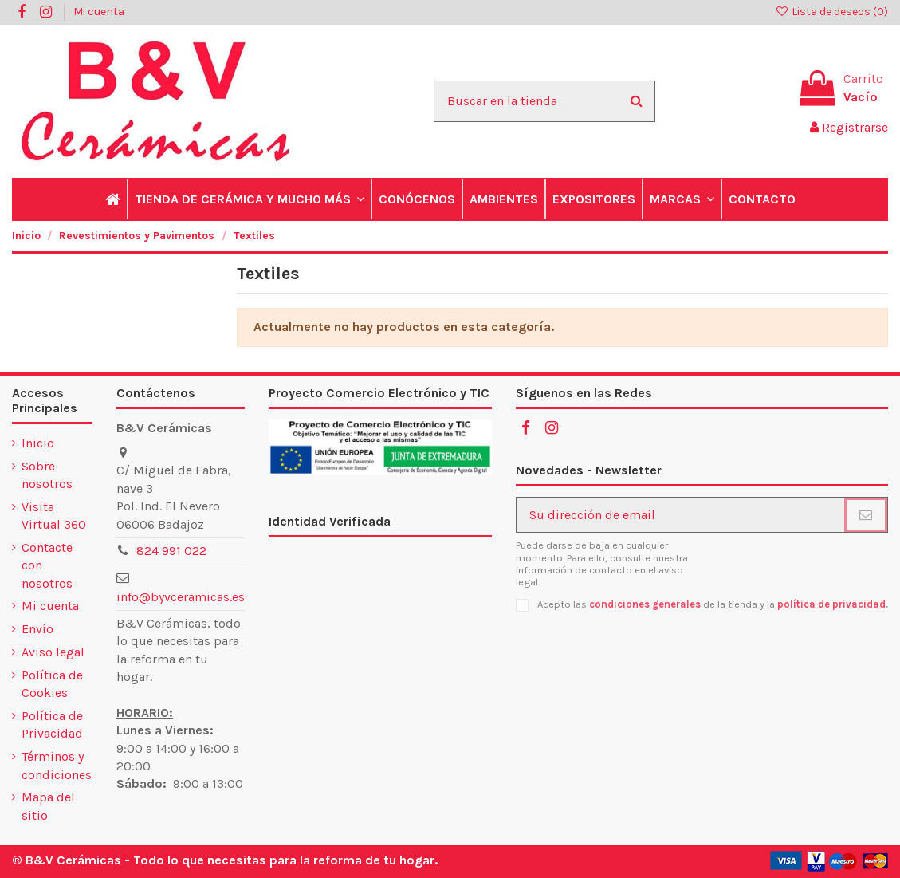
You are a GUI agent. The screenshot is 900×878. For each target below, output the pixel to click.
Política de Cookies (52, 683)
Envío (37, 628)
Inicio (38, 443)
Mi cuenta (98, 11)
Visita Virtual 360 (54, 515)
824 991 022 (171, 550)
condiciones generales (645, 604)
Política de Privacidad (52, 724)
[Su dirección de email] (680, 515)
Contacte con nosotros (47, 565)
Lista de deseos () (831, 11)
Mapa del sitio (48, 805)
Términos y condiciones (57, 765)
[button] (249, 199)
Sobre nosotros (47, 475)
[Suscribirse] (865, 515)
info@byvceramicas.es (180, 596)
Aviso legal (53, 651)
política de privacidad (831, 604)
